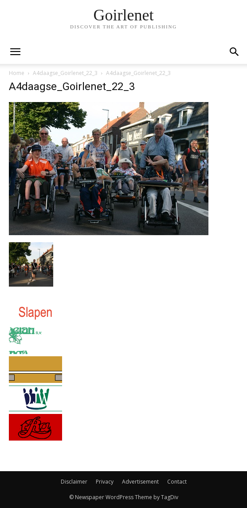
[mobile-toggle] (15, 52)
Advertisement (140, 481)
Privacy (105, 481)
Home (16, 73)
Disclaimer (74, 481)
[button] (234, 52)
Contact (177, 481)
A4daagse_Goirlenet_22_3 (65, 73)
